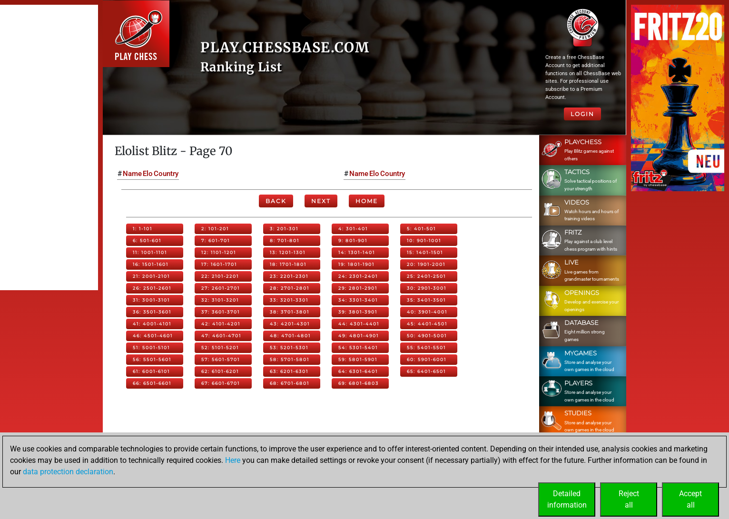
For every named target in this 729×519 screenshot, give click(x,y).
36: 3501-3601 (152, 311)
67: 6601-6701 (220, 383)
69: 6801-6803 (358, 383)
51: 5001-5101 (151, 347)
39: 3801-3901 (357, 311)
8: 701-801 (284, 240)
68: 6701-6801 (289, 383)
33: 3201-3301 (289, 300)
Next (321, 201)
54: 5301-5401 (358, 347)
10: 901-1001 (424, 240)
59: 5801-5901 (357, 359)
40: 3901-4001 (427, 311)
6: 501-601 (147, 240)
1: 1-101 (142, 228)
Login (582, 114)
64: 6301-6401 (358, 371)
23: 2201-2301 (289, 276)
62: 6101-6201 (220, 371)
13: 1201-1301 (287, 252)
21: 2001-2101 (151, 276)
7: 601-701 (215, 240)
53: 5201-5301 (289, 347)
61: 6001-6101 (151, 371)
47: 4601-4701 (221, 335)
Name (132, 173)
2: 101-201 (215, 228)
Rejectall (629, 499)
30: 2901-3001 (426, 288)
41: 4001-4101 (152, 323)
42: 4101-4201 (220, 323)
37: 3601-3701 (220, 311)
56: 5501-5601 (152, 359)
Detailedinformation (567, 499)
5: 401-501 (421, 228)
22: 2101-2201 (220, 276)
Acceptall (690, 499)
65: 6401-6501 (426, 371)
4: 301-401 (353, 228)
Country (166, 173)
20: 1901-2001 (426, 264)
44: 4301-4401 (358, 323)
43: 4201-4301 (290, 323)
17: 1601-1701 (219, 264)
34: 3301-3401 (358, 300)
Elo (148, 173)
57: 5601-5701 (220, 359)
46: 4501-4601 (153, 335)
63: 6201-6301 (289, 371)
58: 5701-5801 (289, 359)
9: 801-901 (352, 240)
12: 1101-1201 (218, 252)
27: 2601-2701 (220, 288)
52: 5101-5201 (220, 347)
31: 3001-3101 (151, 300)
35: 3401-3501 (426, 300)
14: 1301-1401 (356, 252)
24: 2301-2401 (358, 276)
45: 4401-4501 (427, 323)
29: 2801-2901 (357, 288)
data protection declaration (68, 471)
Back (276, 201)
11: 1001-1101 (150, 252)
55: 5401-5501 (426, 347)
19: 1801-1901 (356, 264)
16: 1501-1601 (150, 264)
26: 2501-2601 (152, 288)
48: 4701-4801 (290, 335)
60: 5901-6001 (426, 359)
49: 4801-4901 (358, 335)
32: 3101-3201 (220, 300)
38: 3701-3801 (289, 311)
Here (232, 460)
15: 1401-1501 (425, 252)
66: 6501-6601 (152, 383)
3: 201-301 (284, 228)
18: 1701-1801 (288, 264)
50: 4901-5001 (427, 335)
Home (366, 201)
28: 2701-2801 (289, 288)
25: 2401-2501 (426, 276)
